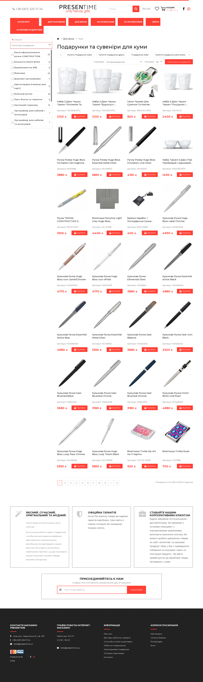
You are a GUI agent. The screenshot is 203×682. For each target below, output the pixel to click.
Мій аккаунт (156, 634)
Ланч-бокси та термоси (28, 99)
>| (117, 483)
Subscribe (136, 590)
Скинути (17, 39)
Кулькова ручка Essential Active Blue (72, 336)
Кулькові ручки (23, 94)
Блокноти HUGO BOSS (27, 62)
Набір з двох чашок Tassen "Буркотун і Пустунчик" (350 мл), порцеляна (104, 103)
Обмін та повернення (115, 645)
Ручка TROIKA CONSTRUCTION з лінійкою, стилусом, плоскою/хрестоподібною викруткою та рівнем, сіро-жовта (70, 220)
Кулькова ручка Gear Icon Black (177, 336)
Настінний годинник (26, 105)
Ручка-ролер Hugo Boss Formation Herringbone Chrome (71, 161)
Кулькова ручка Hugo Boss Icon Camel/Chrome (71, 278)
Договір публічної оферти (117, 638)
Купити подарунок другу (111, 54)
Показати (149, 62)
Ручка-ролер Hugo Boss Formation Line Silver (141, 161)
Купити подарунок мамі (79, 54)
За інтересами (105, 22)
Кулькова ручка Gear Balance (139, 336)
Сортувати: (99, 62)
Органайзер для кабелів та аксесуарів (28, 122)
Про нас (108, 634)
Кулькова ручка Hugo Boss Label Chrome (175, 220)
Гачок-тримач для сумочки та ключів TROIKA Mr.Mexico (138, 103)
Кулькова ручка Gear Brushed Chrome (104, 395)
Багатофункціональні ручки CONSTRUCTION (27, 54)
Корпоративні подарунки (116, 649)
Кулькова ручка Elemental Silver (136, 278)
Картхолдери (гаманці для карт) (30, 86)
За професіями (133, 22)
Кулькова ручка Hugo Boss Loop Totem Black (105, 453)
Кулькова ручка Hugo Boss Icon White (104, 278)
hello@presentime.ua (23, 644)
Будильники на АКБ (25, 67)
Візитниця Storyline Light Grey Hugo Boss (107, 220)
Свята (155, 22)
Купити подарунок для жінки (170, 54)
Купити (79, 116)
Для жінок (81, 22)
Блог (153, 645)
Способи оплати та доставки (118, 641)
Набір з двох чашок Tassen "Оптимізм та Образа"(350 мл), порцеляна (69, 103)
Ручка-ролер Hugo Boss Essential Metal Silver (106, 161)
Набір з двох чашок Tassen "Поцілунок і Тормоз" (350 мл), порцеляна (174, 103)
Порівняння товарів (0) (178, 62)
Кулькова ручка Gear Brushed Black (69, 395)
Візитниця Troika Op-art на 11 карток (141, 453)
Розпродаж (156, 641)
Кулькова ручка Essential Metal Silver (107, 336)
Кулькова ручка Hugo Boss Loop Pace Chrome (71, 453)
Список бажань (158, 638)
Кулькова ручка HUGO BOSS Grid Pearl (175, 395)
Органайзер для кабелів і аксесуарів (29, 112)
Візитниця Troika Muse (175, 451)
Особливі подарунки (29, 30)
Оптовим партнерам (114, 653)
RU (144, 8)
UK (148, 8)
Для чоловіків (56, 22)
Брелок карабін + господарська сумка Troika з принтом (139, 220)
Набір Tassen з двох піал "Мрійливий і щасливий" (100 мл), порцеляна (177, 161)
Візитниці (19, 73)
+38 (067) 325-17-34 (29, 9)
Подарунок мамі (140, 54)
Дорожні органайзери (27, 78)
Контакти (108, 657)
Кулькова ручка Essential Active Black (177, 278)
